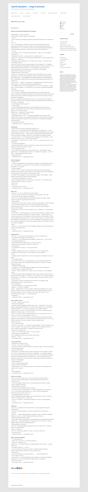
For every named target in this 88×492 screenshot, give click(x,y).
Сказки (73, 82)
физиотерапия (69, 91)
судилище (62, 91)
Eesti (61, 27)
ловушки (74, 86)
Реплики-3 (15, 28)
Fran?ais (62, 28)
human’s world (63, 13)
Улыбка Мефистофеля (64, 83)
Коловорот (73, 77)
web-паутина (66, 74)
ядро (73, 91)
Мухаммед (73, 79)
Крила (68, 78)
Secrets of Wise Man (52, 13)
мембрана (68, 87)
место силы (42, 473)
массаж (61, 87)
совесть (72, 90)
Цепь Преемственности (65, 84)
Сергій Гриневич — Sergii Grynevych (27, 6)
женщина (70, 85)
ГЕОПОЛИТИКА (68, 75)
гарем (64, 85)
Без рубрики (33, 473)
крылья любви (70, 86)
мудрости (68, 88)
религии (64, 90)
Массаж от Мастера (63, 79)
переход (48, 473)
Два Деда (61, 76)
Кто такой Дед (63, 43)
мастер (64, 87)
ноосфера (62, 89)
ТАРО (76, 82)
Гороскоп (73, 75)
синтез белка (68, 90)
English (62, 25)
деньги (67, 85)
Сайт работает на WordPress (17, 485)
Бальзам (28, 13)
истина (65, 86)
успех (65, 91)
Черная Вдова (69, 84)
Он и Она (62, 65)
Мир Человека (63, 64)
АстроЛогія (35, 13)
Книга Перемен (68, 77)
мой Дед (64, 88)
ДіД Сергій (43, 13)
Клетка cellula (62, 77)
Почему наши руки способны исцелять (68, 50)
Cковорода (62, 74)
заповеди (74, 85)
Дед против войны (66, 76)
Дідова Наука (14, 13)
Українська (63, 22)
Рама (70, 80)
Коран (65, 78)
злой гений (62, 86)
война (73, 84)
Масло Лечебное (72, 78)
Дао (75, 75)
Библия (73, 74)
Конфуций (62, 78)
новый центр (72, 88)
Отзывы (67, 80)
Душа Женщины (74, 76)
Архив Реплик (63, 57)
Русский (62, 23)
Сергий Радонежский (68, 82)
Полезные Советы (64, 41)
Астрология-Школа (64, 59)
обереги (65, 89)
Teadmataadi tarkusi (15, 16)
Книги (21, 13)
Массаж (61, 62)
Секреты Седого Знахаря (65, 45)
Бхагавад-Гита (62, 75)
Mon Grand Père (26, 16)
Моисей (68, 79)
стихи (75, 90)
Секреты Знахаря (68, 81)
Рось (72, 80)
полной (25, 123)
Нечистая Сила (62, 80)
